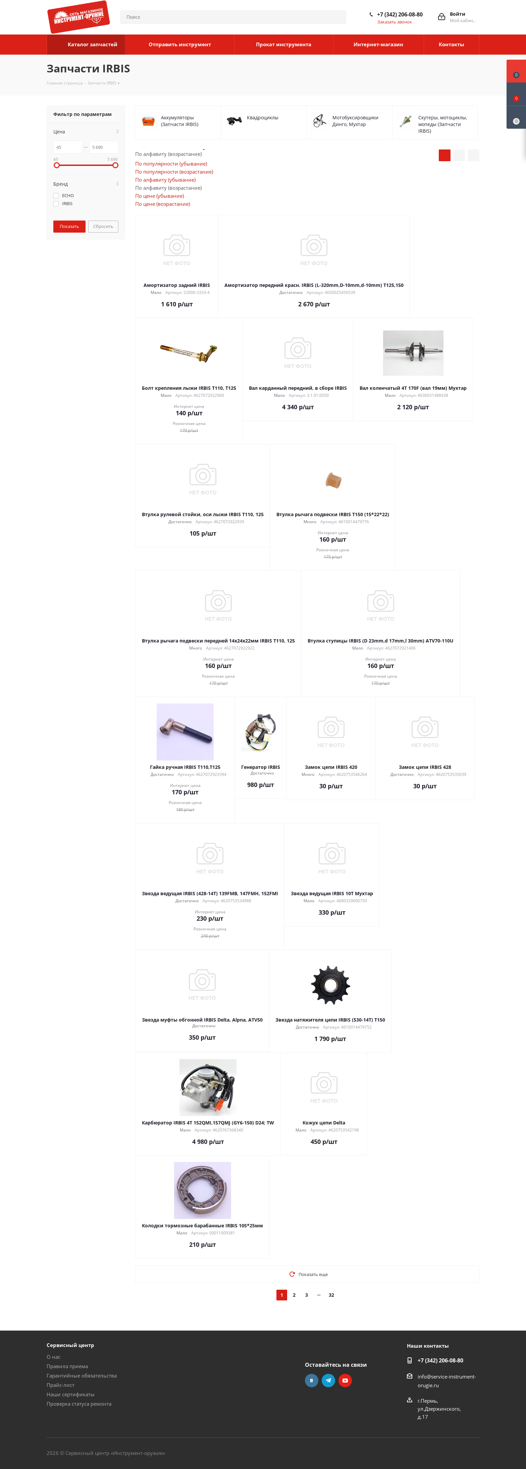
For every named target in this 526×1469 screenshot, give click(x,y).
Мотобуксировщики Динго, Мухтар (355, 120)
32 (331, 1295)
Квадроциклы (262, 117)
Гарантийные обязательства (82, 1375)
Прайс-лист (60, 1385)
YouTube (345, 1380)
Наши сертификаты (71, 1394)
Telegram (328, 1380)
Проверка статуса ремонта (79, 1403)
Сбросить (103, 226)
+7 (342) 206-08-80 (400, 14)
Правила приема (67, 1366)
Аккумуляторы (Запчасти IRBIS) (179, 120)
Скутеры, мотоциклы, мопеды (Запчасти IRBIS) (442, 124)
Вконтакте (311, 1380)
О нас (53, 1356)
